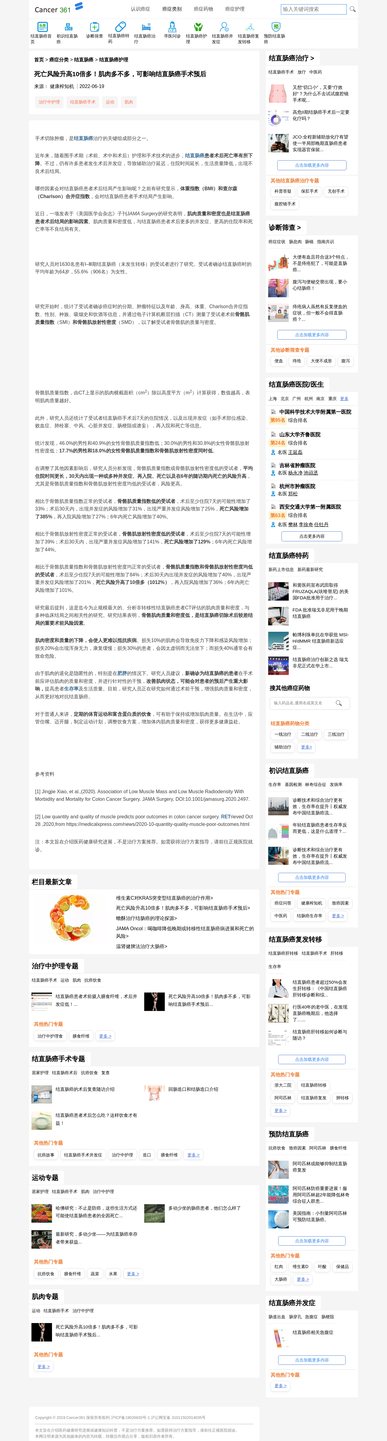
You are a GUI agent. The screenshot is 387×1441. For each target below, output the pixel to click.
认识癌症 (140, 8)
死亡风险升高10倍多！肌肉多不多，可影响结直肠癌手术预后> (183, 908)
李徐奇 (306, 524)
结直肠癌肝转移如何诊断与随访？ (320, 1035)
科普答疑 (283, 191)
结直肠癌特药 (289, 555)
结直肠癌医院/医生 (296, 384)
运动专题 (45, 1178)
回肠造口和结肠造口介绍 (193, 1089)
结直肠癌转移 (314, 1085)
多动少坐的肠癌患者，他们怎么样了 (204, 1208)
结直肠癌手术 (83, 101)
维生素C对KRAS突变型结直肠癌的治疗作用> (164, 898)
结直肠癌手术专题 (58, 1059)
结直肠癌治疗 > (291, 58)
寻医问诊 (172, 36)
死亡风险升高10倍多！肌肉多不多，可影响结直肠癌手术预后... (209, 1000)
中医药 (281, 915)
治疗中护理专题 (55, 966)
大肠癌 (281, 1279)
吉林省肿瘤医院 (297, 465)
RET (226, 816)
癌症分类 (59, 59)
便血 (279, 360)
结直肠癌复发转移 (295, 939)
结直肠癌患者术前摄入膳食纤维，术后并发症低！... (96, 1000)
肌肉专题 (45, 1296)
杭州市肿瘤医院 (297, 486)
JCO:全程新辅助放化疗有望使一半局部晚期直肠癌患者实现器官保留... (321, 143)
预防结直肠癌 (289, 1134)
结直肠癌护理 (113, 59)
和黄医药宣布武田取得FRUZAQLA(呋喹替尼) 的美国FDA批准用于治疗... (321, 591)
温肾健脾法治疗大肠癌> (141, 946)
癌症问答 (283, 903)
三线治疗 (336, 734)
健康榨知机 (311, 903)
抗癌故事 (45, 1154)
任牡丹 (321, 524)
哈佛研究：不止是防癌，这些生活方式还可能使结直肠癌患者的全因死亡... (96, 1211)
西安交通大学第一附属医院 (310, 507)
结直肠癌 (83, 59)
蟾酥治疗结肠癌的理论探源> (146, 918)
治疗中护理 (49, 101)
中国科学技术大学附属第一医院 (315, 412)
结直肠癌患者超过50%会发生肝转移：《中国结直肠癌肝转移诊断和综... (320, 988)
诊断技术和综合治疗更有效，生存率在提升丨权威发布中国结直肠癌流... (320, 806)
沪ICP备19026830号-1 (130, 1417)
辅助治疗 (283, 747)
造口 (147, 1154)
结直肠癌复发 (314, 1097)
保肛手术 (309, 191)
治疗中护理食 (50, 1036)
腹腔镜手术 (285, 203)
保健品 (342, 1266)
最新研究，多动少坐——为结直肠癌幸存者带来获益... (96, 1237)
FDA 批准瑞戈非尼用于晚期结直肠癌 (320, 613)
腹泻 (345, 360)
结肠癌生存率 (309, 915)
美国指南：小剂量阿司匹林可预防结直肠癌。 (320, 1216)
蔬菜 (95, 1273)
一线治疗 (283, 734)
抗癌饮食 (45, 1273)
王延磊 (295, 452)
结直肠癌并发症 (292, 1303)
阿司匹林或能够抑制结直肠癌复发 (320, 1166)
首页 (39, 59)
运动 (110, 101)
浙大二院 (283, 1085)
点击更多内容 (312, 536)
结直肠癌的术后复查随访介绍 (85, 1089)
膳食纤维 (81, 1036)
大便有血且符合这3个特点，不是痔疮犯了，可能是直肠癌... (321, 263)
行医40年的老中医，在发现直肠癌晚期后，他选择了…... (320, 1013)
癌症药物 (203, 8)
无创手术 (336, 191)
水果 (113, 1273)
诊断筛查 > (285, 227)
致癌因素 (340, 903)
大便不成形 (321, 360)
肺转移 (342, 1097)
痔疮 (297, 360)
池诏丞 (311, 472)
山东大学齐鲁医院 (299, 435)
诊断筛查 (94, 36)
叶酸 (322, 1266)
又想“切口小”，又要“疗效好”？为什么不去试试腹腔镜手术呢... (321, 94)
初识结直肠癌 (289, 770)
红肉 (279, 1266)
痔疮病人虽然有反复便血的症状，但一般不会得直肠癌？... (320, 313)
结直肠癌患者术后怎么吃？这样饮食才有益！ (96, 1119)
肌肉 (129, 101)
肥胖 (122, 673)
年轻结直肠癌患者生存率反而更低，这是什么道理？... (320, 828)
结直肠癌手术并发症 (83, 1154)
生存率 (71, 688)
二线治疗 (309, 734)
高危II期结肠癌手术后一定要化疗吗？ (321, 115)
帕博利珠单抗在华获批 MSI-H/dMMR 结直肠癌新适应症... (321, 641)
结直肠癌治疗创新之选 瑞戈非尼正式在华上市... (320, 662)
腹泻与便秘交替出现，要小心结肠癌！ (320, 285)
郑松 (293, 493)
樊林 (293, 524)
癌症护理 (235, 8)
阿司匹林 (283, 1097)
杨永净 (295, 472)
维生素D (300, 1266)
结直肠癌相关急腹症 (313, 1332)
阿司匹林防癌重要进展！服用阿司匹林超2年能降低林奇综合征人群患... (321, 1195)
